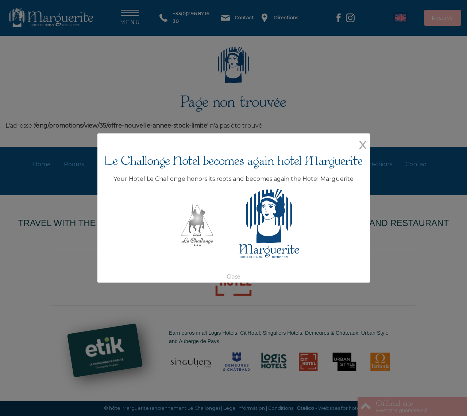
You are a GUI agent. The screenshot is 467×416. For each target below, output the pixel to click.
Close (233, 276)
